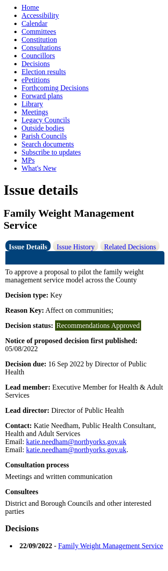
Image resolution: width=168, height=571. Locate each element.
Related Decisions (130, 247)
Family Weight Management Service (110, 546)
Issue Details (28, 247)
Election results (44, 72)
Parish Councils (44, 136)
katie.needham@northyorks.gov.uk (76, 441)
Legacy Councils (46, 120)
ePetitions (36, 80)
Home (30, 7)
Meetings (35, 112)
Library (32, 104)
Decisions (36, 63)
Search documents (48, 144)
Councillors (38, 55)
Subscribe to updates (51, 152)
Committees (39, 31)
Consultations (41, 47)
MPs (28, 160)
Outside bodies (43, 128)
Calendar (34, 23)
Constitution (39, 39)
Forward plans (42, 96)
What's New (39, 168)
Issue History (75, 247)
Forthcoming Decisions (55, 88)
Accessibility (40, 15)
